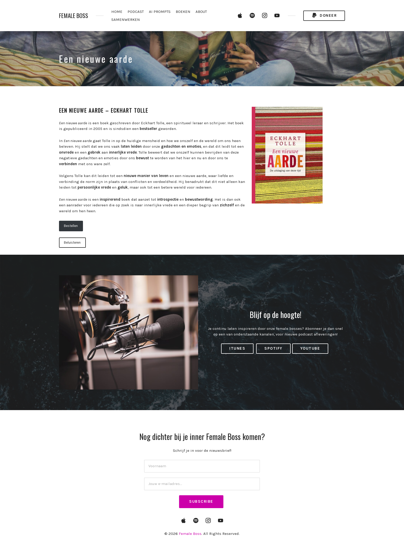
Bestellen (71, 226)
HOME (116, 11)
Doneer (324, 15)
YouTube (310, 348)
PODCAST (136, 11)
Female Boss (73, 16)
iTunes (237, 348)
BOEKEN (183, 11)
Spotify (273, 348)
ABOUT (201, 11)
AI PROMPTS (160, 11)
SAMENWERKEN (125, 19)
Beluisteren (72, 242)
